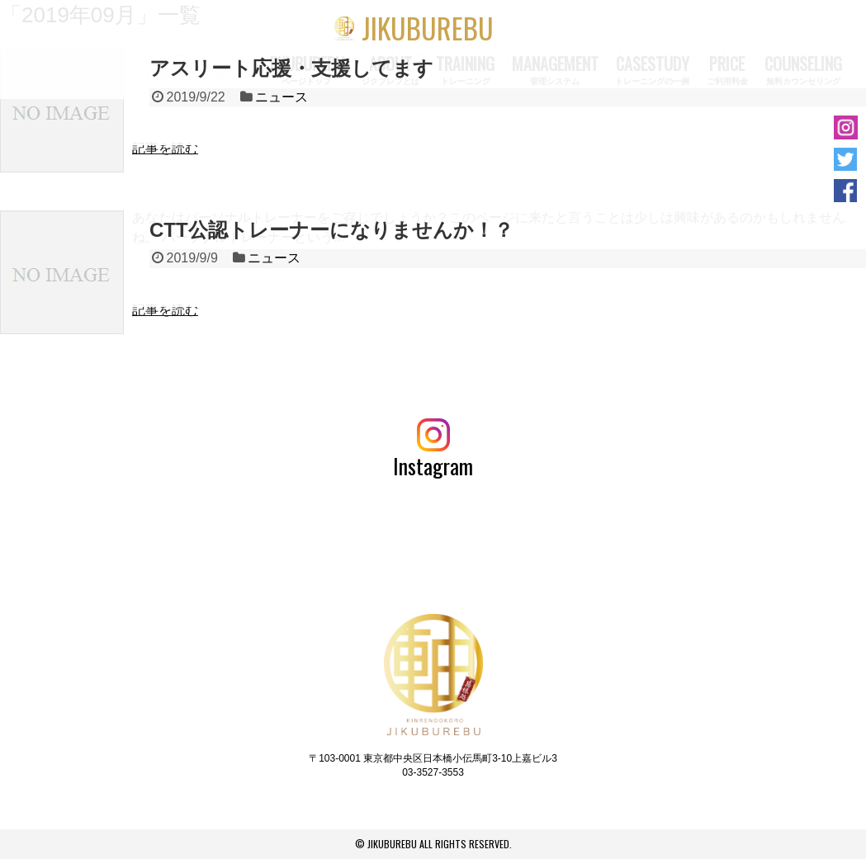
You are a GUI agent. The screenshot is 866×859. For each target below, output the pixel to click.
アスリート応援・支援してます (291, 68)
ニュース (281, 97)
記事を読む (165, 148)
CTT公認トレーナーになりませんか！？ (331, 230)
